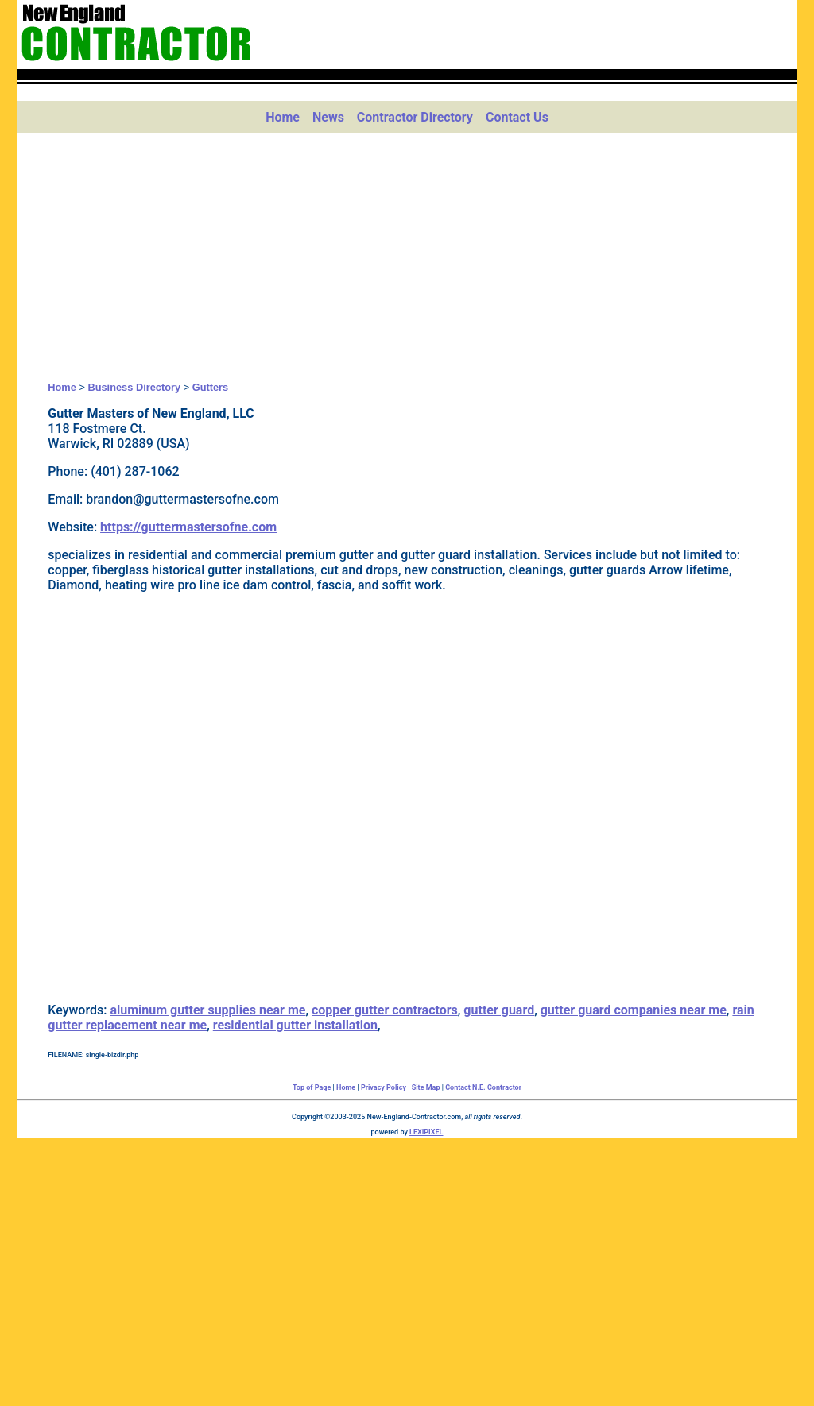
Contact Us (517, 117)
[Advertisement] (407, 257)
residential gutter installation (295, 1025)
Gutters (210, 387)
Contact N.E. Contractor (483, 1087)
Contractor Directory (415, 117)
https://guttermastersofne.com (188, 527)
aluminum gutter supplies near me (207, 1010)
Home (283, 117)
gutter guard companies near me (634, 1010)
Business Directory (133, 387)
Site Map (426, 1087)
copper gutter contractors (385, 1010)
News (328, 117)
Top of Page (312, 1087)
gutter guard (498, 1010)
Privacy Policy (383, 1087)
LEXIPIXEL (426, 1132)
